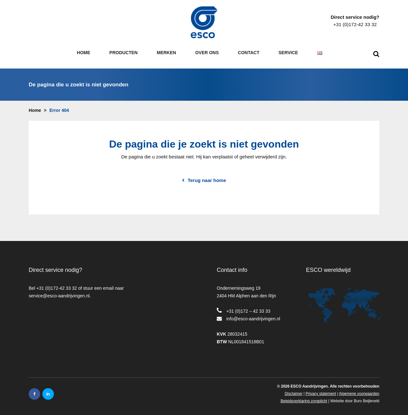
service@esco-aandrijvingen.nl (59, 291)
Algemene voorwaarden (359, 389)
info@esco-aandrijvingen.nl (253, 314)
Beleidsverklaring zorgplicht (303, 396)
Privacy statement (321, 389)
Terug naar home (207, 176)
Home (35, 105)
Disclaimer (293, 389)
